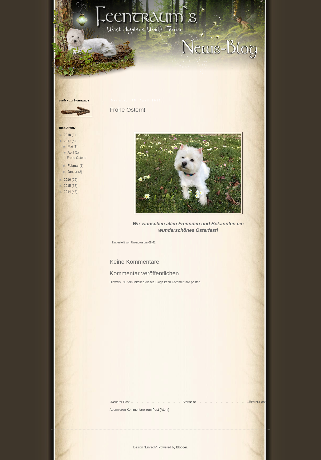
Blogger (181, 447)
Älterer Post (257, 402)
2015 (68, 186)
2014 (68, 192)
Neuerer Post (120, 402)
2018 (68, 135)
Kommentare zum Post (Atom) (148, 410)
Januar (73, 172)
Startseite (189, 402)
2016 (68, 180)
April (71, 152)
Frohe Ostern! (76, 158)
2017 (68, 141)
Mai (71, 146)
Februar (73, 166)
